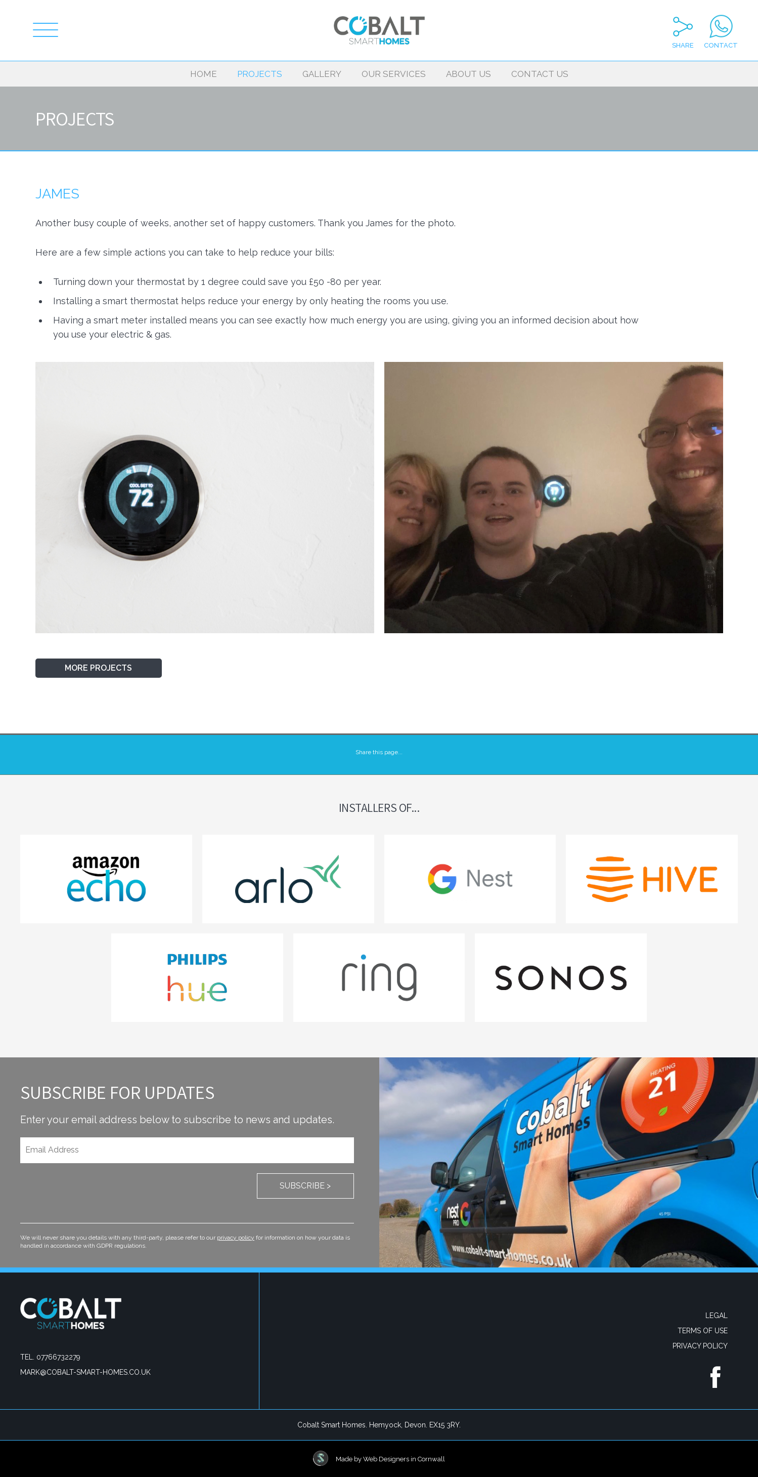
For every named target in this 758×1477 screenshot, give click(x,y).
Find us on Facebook (715, 1376)
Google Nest (470, 879)
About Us (468, 74)
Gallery (321, 74)
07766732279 (58, 1357)
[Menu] (45, 30)
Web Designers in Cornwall (404, 1459)
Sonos (561, 977)
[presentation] (97, 1193)
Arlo (288, 879)
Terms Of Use (703, 1331)
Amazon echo (106, 879)
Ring (379, 977)
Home (203, 74)
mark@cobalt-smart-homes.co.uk (85, 1372)
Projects (259, 74)
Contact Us (539, 74)
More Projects (98, 668)
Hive (652, 879)
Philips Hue (197, 977)
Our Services (394, 74)
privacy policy (235, 1237)
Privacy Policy (700, 1346)
